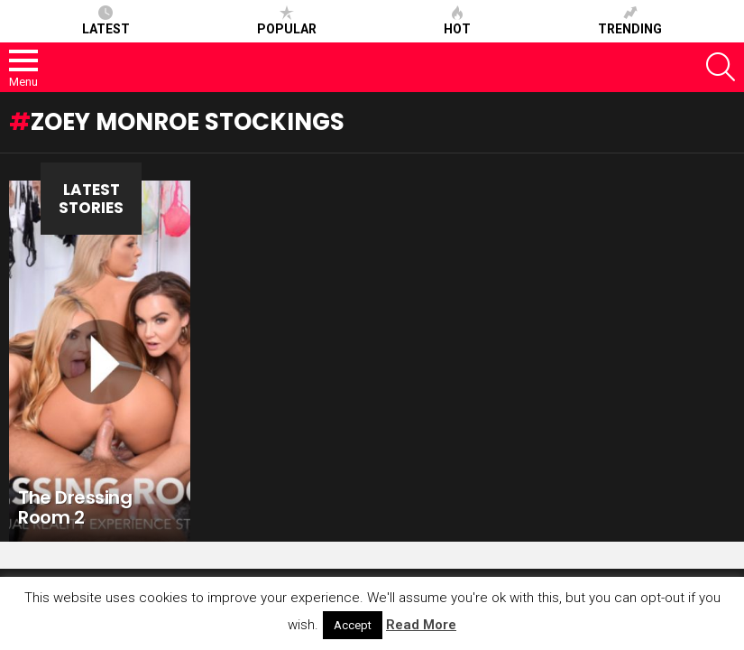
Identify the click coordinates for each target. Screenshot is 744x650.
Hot (457, 20)
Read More (421, 625)
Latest (106, 20)
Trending (630, 20)
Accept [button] (353, 625)
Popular (287, 20)
